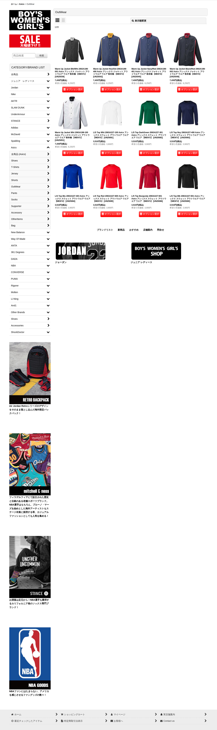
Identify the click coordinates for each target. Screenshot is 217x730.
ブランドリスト (105, 229)
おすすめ (134, 229)
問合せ (160, 229)
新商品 (121, 229)
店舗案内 (147, 229)
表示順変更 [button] (139, 20)
